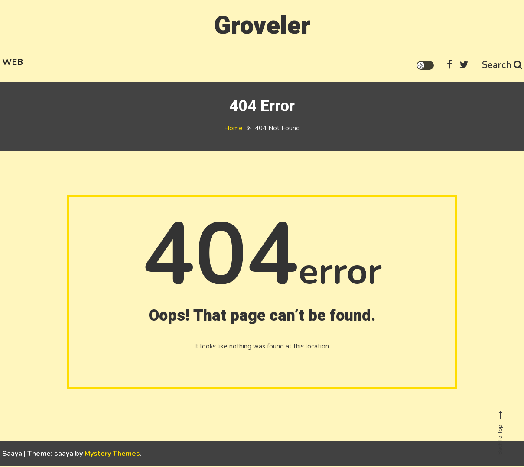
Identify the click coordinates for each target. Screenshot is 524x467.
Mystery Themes (112, 454)
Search (501, 64)
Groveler (262, 25)
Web (12, 61)
